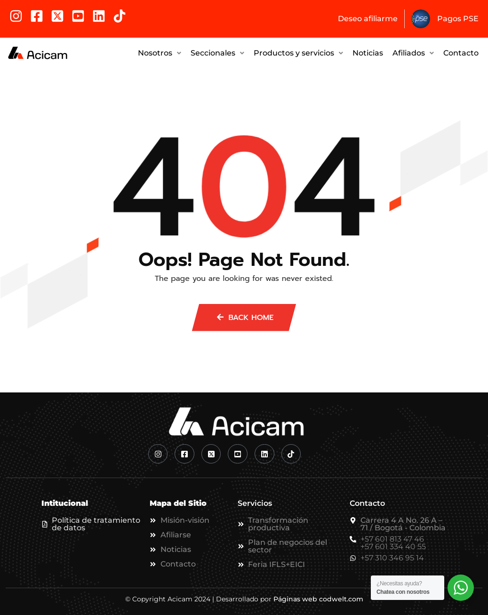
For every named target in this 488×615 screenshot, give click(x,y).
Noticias (367, 52)
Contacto (461, 52)
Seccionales (217, 52)
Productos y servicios (298, 52)
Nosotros (159, 52)
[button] (159, 52)
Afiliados (413, 52)
